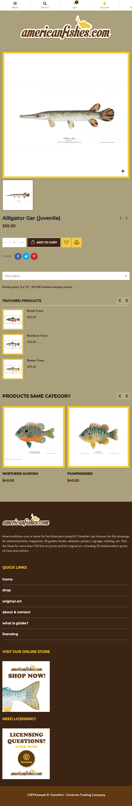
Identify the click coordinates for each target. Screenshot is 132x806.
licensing (10, 634)
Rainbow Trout (37, 336)
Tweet (26, 256)
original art (12, 601)
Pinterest (34, 256)
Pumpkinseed (80, 474)
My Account (104, 3)
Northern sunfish (20, 474)
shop (6, 590)
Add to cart (44, 242)
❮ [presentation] (120, 300)
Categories (15, 3)
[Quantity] (14, 242)
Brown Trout (35, 360)
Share (18, 256)
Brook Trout (35, 311)
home (7, 579)
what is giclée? (15, 623)
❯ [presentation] (127, 300)
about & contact (16, 612)
